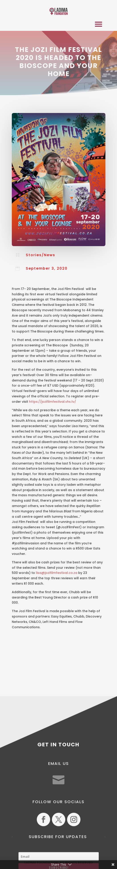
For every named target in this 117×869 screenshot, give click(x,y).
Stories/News (40, 255)
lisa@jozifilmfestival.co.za (56, 573)
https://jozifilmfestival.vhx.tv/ (52, 401)
